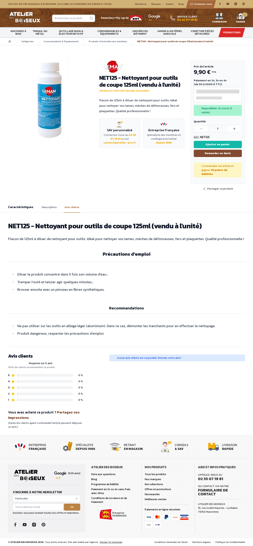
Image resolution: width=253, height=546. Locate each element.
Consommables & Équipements (109, 32)
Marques (156, 4)
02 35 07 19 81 (210, 479)
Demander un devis (218, 153)
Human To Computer (111, 542)
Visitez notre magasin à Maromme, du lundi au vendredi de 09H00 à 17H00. (60, 4)
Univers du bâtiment (140, 32)
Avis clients (71, 207)
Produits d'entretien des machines (108, 41)
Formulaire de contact (213, 492)
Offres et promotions (158, 489)
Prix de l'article (203, 67)
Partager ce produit (218, 189)
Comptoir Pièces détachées (202, 32)
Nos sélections (154, 484)
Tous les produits (155, 474)
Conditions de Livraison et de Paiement (109, 500)
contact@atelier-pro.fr (120, 143)
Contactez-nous (201, 4)
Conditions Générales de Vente (171, 542)
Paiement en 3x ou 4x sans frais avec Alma (110, 491)
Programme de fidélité (105, 484)
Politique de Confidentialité (230, 542)
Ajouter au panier (217, 144)
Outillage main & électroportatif (71, 32)
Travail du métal (40, 32)
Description (49, 207)
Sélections (140, 4)
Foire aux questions (103, 474)
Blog (181, 4)
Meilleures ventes (155, 499)
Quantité (199, 121)
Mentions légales (201, 542)
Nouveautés (152, 494)
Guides (170, 4)
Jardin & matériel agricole (169, 32)
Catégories (27, 41)
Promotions (231, 32)
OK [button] (72, 507)
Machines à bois (18, 32)
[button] (218, 189)
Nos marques (153, 479)
